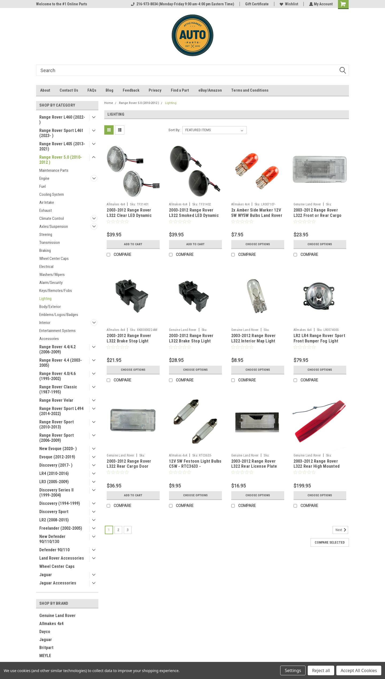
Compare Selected (330, 542)
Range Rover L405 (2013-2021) (62, 146)
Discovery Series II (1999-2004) (56, 492)
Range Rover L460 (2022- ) (62, 120)
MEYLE (45, 655)
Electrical (46, 266)
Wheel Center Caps (54, 258)
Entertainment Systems (57, 330)
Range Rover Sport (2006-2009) (56, 438)
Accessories (49, 338)
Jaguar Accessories (57, 583)
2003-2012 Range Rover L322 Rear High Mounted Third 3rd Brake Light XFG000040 (317, 469)
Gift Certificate (256, 4)
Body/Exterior (50, 306)
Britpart (46, 647)
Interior (44, 322)
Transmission (49, 242)
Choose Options (257, 244)
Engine (44, 178)
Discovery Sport (53, 511)
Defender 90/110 (54, 549)
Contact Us (69, 90)
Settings (293, 670)
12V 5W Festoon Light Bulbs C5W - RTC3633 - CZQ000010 (195, 466)
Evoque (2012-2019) (57, 456)
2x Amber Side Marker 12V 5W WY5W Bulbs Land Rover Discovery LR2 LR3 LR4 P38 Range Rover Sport (256, 218)
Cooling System (51, 194)
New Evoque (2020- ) (58, 448)
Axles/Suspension (53, 226)
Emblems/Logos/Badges (58, 314)
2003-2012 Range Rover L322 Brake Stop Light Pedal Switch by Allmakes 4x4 (131, 343)
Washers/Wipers (52, 274)
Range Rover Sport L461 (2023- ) (61, 133)
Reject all (321, 670)
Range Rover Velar (56, 400)
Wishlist (288, 4)
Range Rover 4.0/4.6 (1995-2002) (57, 376)
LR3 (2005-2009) (54, 481)
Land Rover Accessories (61, 558)
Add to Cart (133, 244)
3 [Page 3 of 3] (128, 530)
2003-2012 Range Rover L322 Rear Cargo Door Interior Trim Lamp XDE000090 (129, 469)
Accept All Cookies (359, 670)
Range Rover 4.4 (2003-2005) (60, 363)
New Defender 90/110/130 (52, 539)
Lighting (45, 298)
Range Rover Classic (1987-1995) (58, 389)
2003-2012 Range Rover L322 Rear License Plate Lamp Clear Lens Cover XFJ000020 (254, 469)
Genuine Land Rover (57, 615)
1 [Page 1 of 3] (109, 530)
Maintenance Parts (53, 170)
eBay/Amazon (210, 90)
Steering (45, 234)
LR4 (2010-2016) (54, 473)
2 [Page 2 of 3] (118, 530)
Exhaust (45, 210)
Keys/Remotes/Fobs (55, 290)
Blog (109, 90)
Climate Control (51, 218)
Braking (45, 250)
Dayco (44, 631)
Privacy (155, 90)
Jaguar (45, 574)
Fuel (42, 186)
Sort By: (174, 130)
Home (108, 103)
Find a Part (180, 90)
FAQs (91, 90)
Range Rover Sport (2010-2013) (56, 424)
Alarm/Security (51, 282)
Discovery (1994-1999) (59, 503)
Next (342, 530)
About (45, 90)
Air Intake (46, 202)
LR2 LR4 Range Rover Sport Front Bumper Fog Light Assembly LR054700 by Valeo (319, 343)
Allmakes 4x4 (51, 623)
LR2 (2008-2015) (54, 519)
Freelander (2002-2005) (60, 528)
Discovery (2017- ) (55, 465)
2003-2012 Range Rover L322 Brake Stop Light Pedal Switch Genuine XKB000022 (191, 343)
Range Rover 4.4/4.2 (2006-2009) (57, 349)
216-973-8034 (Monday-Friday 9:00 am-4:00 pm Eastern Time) (182, 4)
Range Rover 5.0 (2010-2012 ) (60, 160)
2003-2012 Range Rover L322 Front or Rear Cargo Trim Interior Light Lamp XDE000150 (318, 218)
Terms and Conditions (249, 90)
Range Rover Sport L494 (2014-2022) (61, 411)
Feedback (131, 90)
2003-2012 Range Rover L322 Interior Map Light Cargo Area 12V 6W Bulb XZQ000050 (254, 343)
